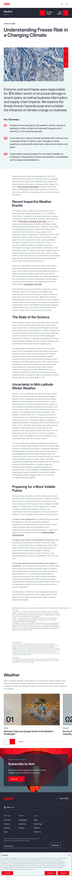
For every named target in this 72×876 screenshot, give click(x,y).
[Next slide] (12, 741)
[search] (62, 4)
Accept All (63, 873)
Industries (22, 824)
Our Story (7, 820)
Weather (8, 11)
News (6, 832)
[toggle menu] (67, 4)
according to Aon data (33, 284)
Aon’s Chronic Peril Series (28, 187)
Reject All (50, 873)
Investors (7, 828)
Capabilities (23, 820)
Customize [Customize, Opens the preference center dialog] (7, 873)
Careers (6, 824)
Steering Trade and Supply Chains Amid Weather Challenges (28, 732)
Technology (38, 824)
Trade (36, 820)
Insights (21, 828)
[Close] (69, 855)
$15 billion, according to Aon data (32, 221)
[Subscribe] (16, 779)
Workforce (37, 832)
